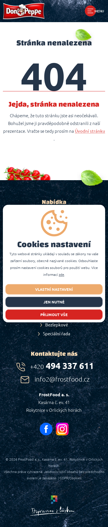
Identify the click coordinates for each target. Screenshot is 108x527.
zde (61, 274)
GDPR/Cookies (71, 478)
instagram (62, 429)
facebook (46, 429)
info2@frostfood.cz (62, 379)
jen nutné (54, 302)
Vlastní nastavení (54, 289)
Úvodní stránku (90, 131)
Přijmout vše (54, 314)
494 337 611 (62, 366)
